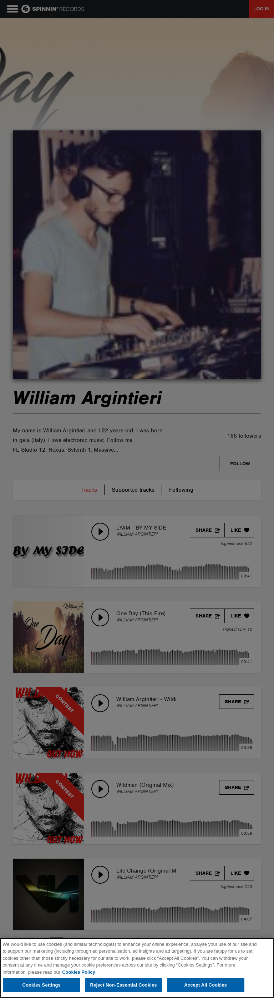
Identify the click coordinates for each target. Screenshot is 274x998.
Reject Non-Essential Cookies (123, 985)
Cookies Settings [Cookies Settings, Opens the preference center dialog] (41, 985)
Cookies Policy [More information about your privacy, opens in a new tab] (78, 972)
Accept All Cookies (205, 985)
